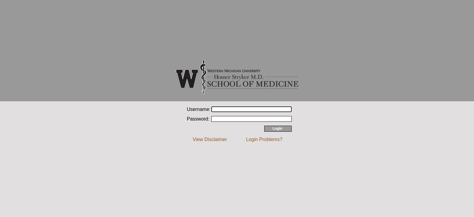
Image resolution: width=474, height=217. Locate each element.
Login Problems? (264, 139)
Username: (198, 109)
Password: (198, 118)
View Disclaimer (210, 139)
